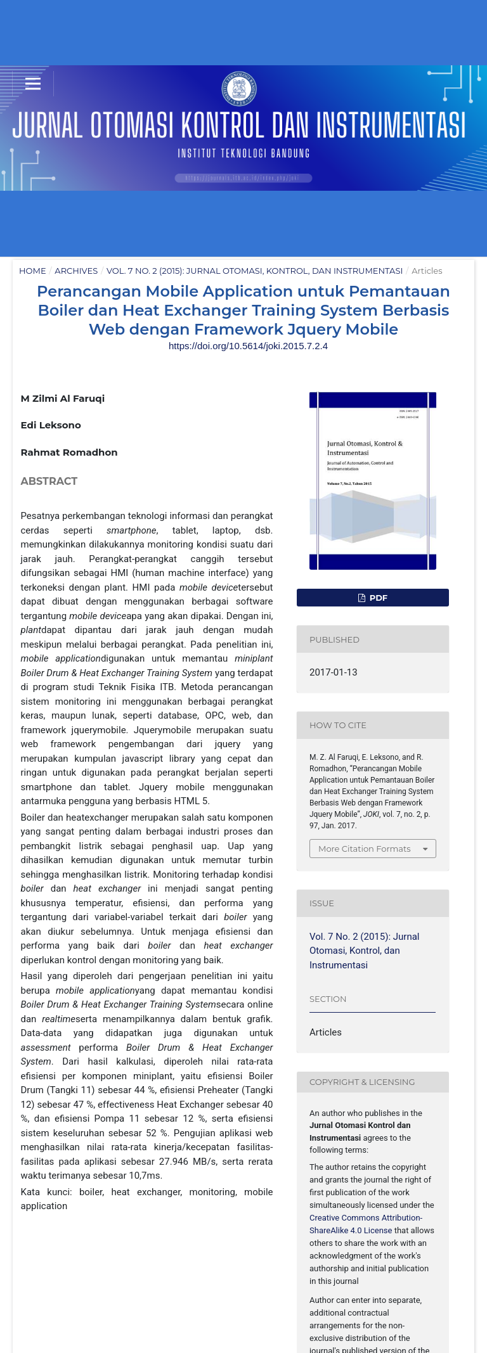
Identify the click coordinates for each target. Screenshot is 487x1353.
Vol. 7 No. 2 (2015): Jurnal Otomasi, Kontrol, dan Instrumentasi (255, 271)
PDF (377, 598)
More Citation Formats (364, 848)
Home (32, 271)
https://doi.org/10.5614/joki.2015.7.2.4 (248, 345)
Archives (76, 271)
